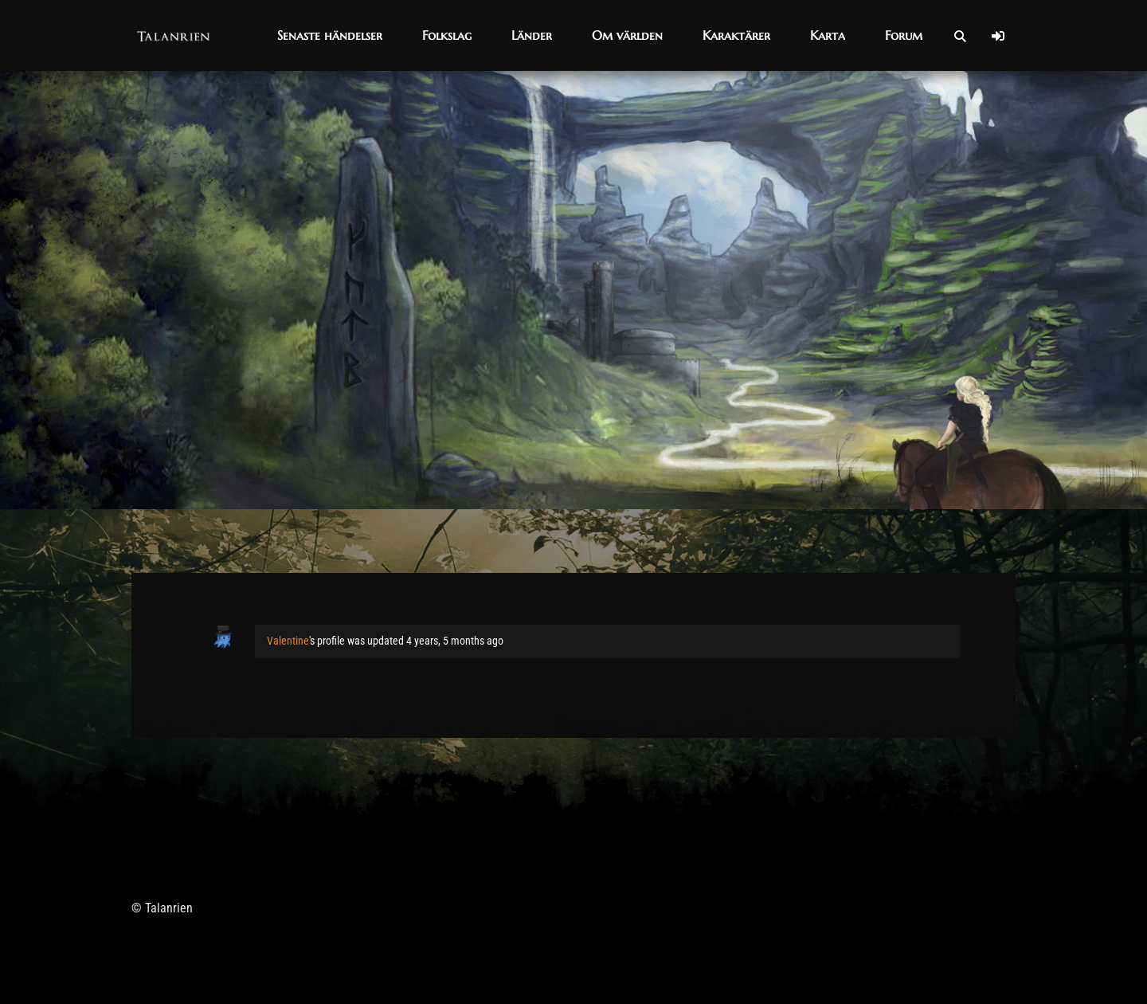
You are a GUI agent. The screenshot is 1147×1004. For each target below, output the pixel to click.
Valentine (288, 641)
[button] (329, 35)
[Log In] (998, 36)
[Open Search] (959, 36)
